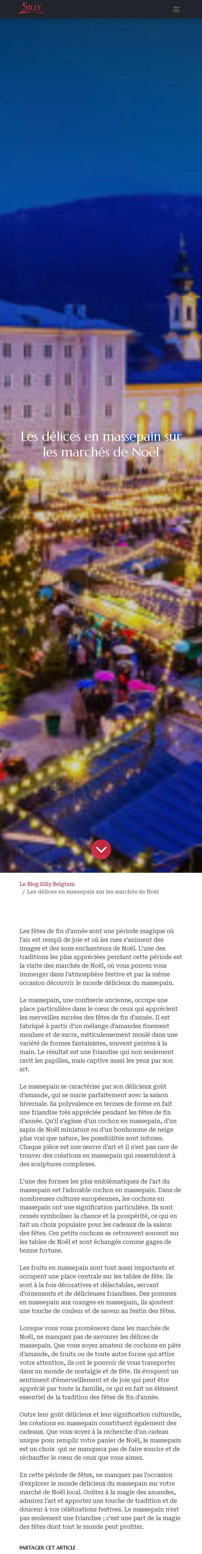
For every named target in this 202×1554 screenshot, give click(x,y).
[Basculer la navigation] (176, 9)
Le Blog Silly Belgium (47, 884)
